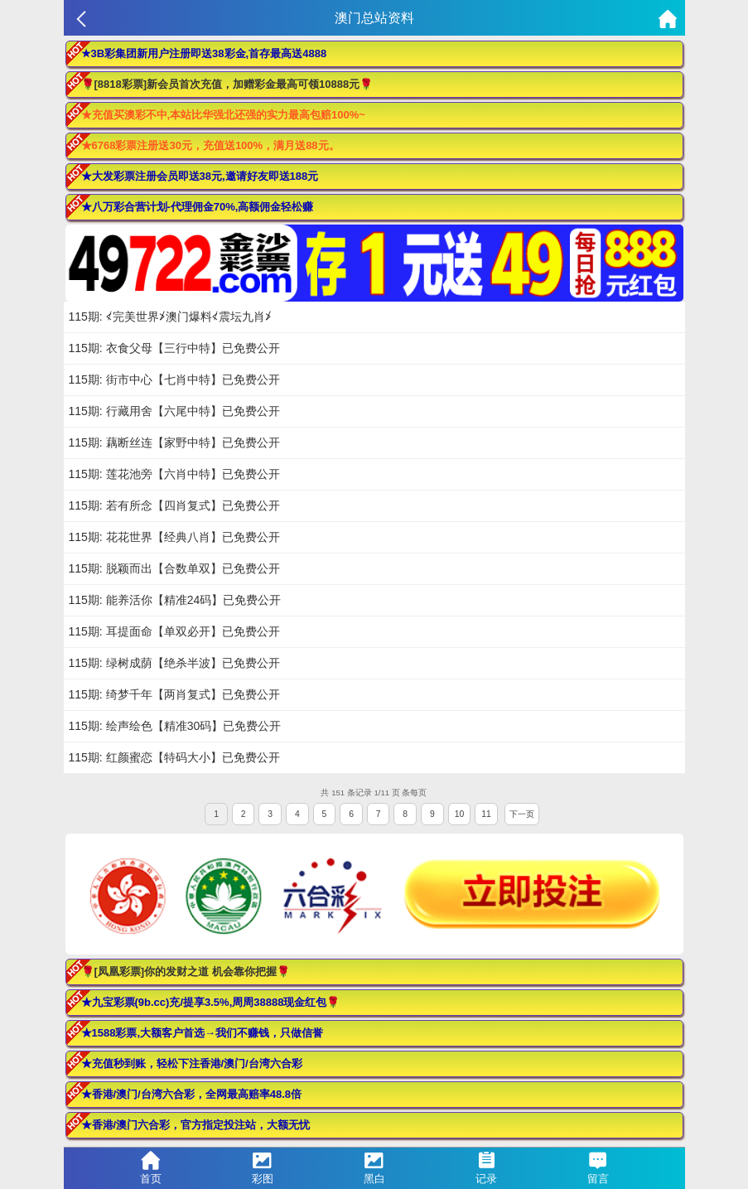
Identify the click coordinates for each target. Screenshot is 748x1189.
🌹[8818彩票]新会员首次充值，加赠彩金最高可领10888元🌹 (227, 84)
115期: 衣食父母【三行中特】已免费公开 (174, 348)
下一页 (521, 814)
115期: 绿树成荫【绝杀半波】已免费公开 (174, 662)
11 (486, 814)
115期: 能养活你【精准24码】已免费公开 (175, 600)
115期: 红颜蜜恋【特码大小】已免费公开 (174, 757)
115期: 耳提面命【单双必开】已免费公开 (174, 631)
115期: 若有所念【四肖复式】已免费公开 (174, 505)
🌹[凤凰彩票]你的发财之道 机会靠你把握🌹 (185, 971)
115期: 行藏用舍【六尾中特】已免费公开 (174, 411)
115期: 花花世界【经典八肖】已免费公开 (174, 537)
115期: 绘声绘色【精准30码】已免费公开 (175, 725)
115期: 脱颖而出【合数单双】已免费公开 (174, 568)
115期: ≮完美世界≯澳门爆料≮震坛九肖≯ (170, 316)
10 (460, 814)
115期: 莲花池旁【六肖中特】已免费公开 (174, 474)
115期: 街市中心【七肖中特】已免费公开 (174, 379)
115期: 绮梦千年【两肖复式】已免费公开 (174, 694)
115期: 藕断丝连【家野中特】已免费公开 (174, 442)
